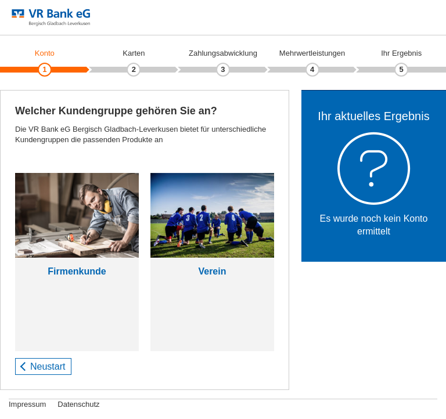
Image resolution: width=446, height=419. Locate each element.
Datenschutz (78, 404)
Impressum (27, 404)
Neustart (47, 366)
